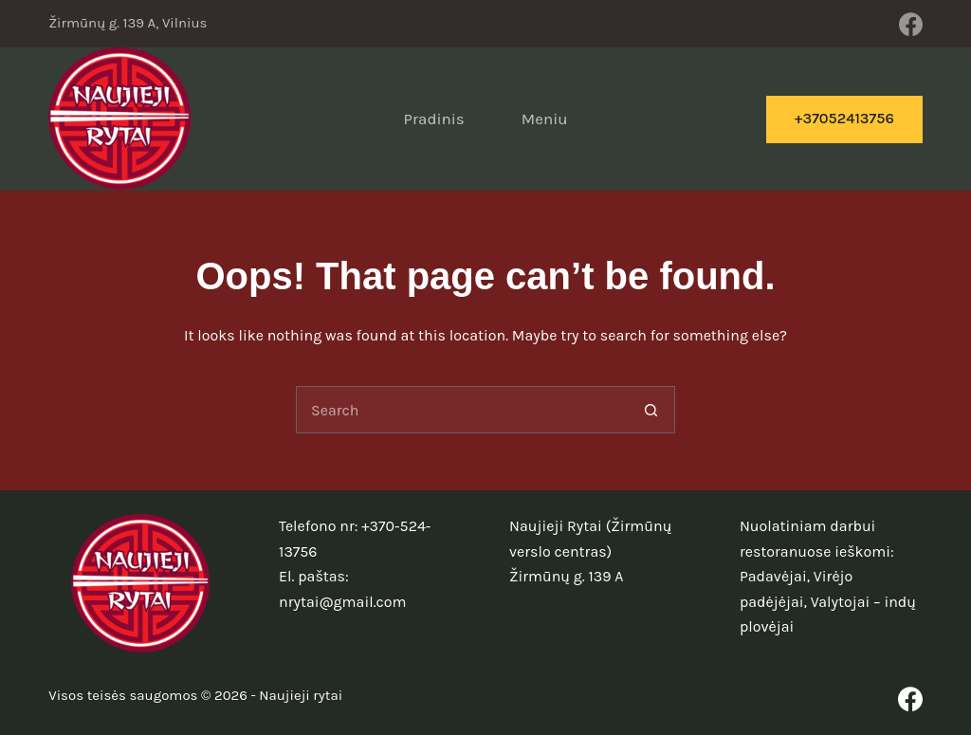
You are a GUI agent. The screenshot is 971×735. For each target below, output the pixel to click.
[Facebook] (911, 24)
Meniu (545, 118)
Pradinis (433, 118)
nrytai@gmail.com (342, 602)
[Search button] (651, 409)
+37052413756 (844, 118)
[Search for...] (462, 409)
